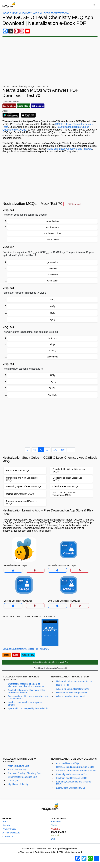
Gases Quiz (13, 780)
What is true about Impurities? (70, 696)
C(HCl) (52, 388)
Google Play (28, 655)
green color (52, 262)
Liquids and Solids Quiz (19, 784)
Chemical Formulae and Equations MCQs (76, 770)
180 (62, 450)
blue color (52, 268)
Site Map (6, 825)
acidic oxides (52, 227)
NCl (52, 313)
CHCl (52, 381)
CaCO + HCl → (64, 685)
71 (47, 450)
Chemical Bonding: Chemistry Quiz (24, 773)
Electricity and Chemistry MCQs (71, 774)
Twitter (54, 825)
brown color (52, 274)
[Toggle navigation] (94, 5)
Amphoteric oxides (52, 233)
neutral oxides (52, 239)
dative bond (52, 356)
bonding (52, 350)
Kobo (15, 655)
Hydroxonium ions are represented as (74, 681)
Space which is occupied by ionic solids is (28, 708)
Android (55, 835)
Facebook (56, 821)
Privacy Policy (9, 829)
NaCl (52, 299)
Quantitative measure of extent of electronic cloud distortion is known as (26, 685)
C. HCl (52, 395)
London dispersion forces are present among (26, 703)
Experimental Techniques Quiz (22, 777)
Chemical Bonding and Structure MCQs (75, 767)
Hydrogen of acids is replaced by (71, 692)
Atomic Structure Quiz (18, 766)
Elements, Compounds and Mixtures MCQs (73, 782)
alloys (52, 344)
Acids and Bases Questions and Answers (69, 148)
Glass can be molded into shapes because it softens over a (28, 697)
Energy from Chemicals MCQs (70, 788)
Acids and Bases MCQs (67, 763)
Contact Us (7, 836)
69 (35, 450)
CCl (52, 375)
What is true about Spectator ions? (72, 689)
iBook (6, 655)
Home (5, 821)
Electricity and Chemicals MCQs (71, 778)
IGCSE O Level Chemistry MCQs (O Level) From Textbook (35, 13)
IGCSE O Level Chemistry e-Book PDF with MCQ (25, 649)
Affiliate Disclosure (11, 832)
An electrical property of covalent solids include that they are (26, 691)
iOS (53, 839)
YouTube (55, 829)
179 (55, 450)
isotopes (52, 338)
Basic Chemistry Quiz (18, 769)
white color (52, 280)
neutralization (52, 221)
